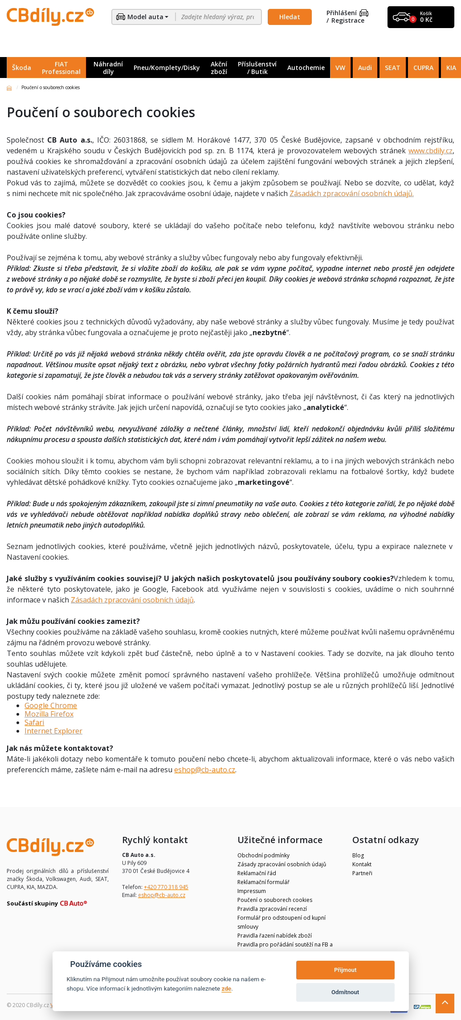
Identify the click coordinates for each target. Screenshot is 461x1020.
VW (340, 67)
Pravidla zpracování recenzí (272, 909)
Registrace (347, 21)
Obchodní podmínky (263, 855)
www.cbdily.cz (430, 151)
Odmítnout (345, 992)
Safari (34, 722)
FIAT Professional (61, 68)
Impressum (251, 891)
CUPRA (423, 67)
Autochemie (306, 67)
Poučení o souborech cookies (274, 900)
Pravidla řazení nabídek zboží (274, 935)
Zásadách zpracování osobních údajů (132, 600)
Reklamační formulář (263, 882)
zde (226, 988)
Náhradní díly (108, 68)
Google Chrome (50, 705)
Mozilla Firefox (48, 714)
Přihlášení (347, 13)
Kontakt (361, 864)
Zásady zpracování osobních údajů (281, 864)
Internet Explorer (53, 731)
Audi (365, 67)
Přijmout (345, 970)
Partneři (362, 873)
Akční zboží (219, 68)
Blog (358, 855)
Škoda (21, 67)
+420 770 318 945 (166, 887)
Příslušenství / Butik (257, 68)
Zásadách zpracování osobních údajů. (352, 193)
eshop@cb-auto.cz (204, 769)
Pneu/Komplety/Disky (167, 67)
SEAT (392, 67)
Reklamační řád (256, 873)
